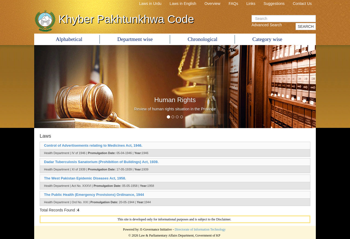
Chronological (202, 39)
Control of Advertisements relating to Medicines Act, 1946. (93, 145)
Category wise (267, 39)
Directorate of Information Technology (200, 229)
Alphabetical (69, 39)
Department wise (135, 39)
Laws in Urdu (150, 3)
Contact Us (302, 3)
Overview (212, 3)
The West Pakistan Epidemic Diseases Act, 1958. (85, 178)
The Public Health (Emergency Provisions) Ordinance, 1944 (94, 195)
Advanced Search (267, 25)
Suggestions (274, 3)
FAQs (233, 3)
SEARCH (306, 26)
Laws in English (183, 3)
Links (250, 3)
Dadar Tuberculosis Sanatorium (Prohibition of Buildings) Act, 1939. (101, 162)
